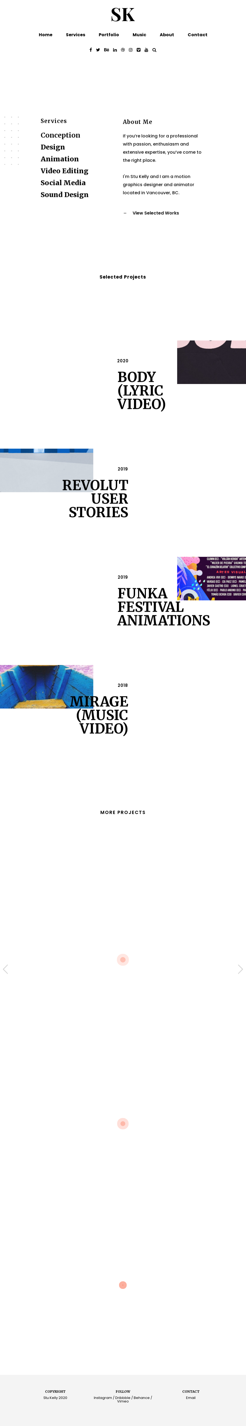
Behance (142, 1397)
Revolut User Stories (95, 506)
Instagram (103, 1397)
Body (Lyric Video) (141, 397)
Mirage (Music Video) (99, 722)
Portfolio (109, 35)
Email (191, 1397)
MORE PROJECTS (123, 812)
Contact (197, 35)
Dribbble (122, 1397)
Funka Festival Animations (163, 614)
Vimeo (123, 1401)
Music (139, 35)
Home (45, 35)
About (167, 35)
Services (75, 35)
